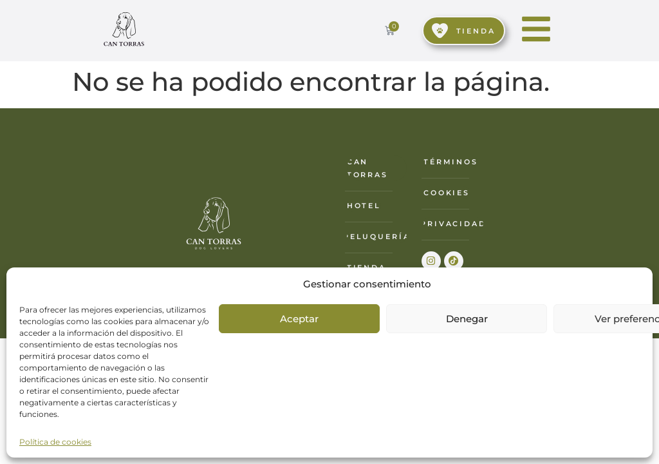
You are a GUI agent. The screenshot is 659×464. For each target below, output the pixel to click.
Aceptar (299, 319)
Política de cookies (55, 442)
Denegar (467, 319)
